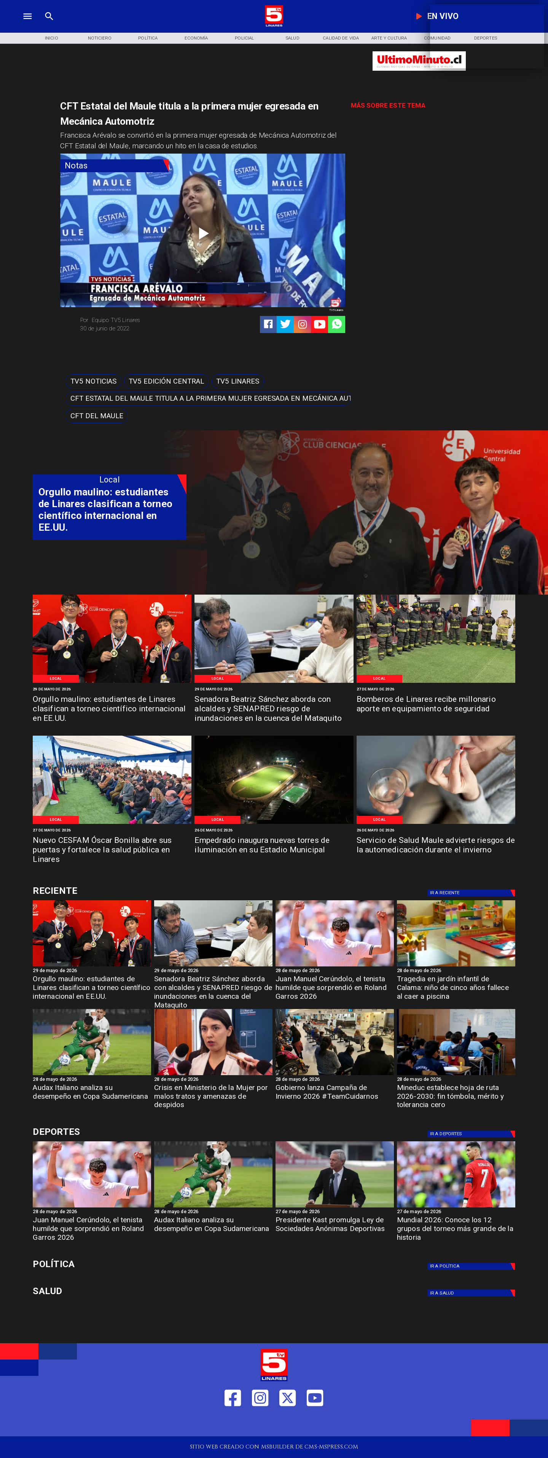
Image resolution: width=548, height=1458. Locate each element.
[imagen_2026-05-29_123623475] (273, 682)
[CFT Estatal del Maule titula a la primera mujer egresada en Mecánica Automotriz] (208, 399)
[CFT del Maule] (97, 416)
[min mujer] (213, 1075)
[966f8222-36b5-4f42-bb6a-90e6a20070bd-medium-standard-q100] (456, 1075)
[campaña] (335, 1075)
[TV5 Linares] (238, 381)
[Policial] (244, 38)
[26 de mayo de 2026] (273, 830)
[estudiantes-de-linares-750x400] (112, 682)
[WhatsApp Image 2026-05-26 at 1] (112, 823)
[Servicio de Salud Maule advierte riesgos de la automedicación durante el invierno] (436, 850)
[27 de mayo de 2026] (436, 689)
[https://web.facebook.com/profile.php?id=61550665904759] (233, 1423)
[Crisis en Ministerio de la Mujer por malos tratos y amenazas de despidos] (213, 1099)
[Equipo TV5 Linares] (139, 320)
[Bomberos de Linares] (436, 682)
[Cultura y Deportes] (109, 890)
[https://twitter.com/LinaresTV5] (287, 1423)
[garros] (335, 966)
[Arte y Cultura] (389, 38)
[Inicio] (51, 38)
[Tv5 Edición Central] (166, 381)
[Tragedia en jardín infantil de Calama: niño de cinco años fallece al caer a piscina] (456, 990)
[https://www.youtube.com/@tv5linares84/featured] (319, 324)
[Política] (148, 38)
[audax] (92, 1075)
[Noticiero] (100, 38)
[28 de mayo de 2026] (335, 971)
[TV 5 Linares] (49, 25)
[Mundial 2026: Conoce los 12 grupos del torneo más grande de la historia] (456, 1207)
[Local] (56, 678)
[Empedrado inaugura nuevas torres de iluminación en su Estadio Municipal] (273, 850)
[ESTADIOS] (335, 1207)
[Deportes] (472, 893)
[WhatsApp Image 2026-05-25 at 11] (273, 823)
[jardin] (456, 966)
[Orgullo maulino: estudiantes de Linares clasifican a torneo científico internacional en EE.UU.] (112, 709)
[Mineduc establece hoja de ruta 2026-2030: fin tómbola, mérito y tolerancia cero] (456, 1099)
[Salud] (293, 38)
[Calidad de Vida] (341, 38)
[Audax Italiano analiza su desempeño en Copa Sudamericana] (92, 1099)
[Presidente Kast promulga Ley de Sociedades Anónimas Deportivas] (335, 1231)
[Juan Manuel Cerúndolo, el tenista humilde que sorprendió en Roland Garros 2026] (335, 990)
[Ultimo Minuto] (419, 74)
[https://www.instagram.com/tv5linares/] (302, 324)
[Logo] (274, 25)
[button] (93, 381)
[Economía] (196, 38)
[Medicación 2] (436, 823)
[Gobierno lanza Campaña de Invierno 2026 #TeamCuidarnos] (335, 1099)
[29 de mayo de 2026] (112, 689)
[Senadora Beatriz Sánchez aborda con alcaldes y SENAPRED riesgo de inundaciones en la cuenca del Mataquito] (273, 709)
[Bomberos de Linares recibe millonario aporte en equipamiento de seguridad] (436, 709)
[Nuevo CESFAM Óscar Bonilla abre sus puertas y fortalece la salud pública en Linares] (112, 850)
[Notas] (114, 165)
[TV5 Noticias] (93, 381)
